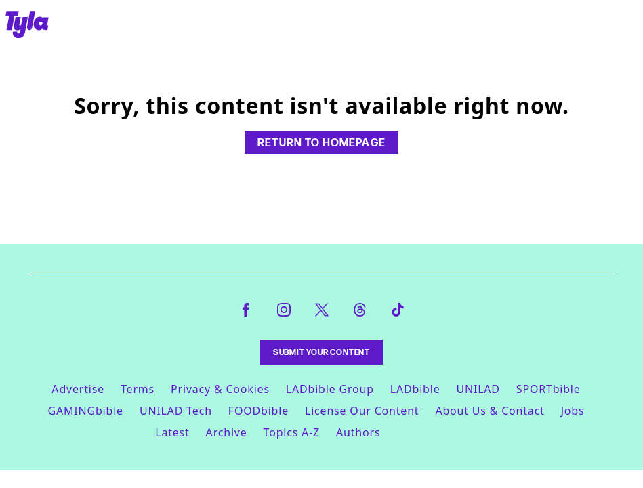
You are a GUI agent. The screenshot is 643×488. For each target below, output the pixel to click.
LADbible (415, 389)
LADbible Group (330, 389)
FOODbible (258, 410)
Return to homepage (321, 142)
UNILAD (477, 389)
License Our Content (362, 410)
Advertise (77, 389)
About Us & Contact (489, 410)
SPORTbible (548, 389)
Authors (358, 432)
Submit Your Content (321, 352)
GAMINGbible (85, 410)
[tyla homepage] (27, 26)
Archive (226, 432)
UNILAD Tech (176, 410)
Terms (137, 389)
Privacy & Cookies (220, 389)
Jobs (573, 410)
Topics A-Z (292, 432)
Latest (172, 432)
